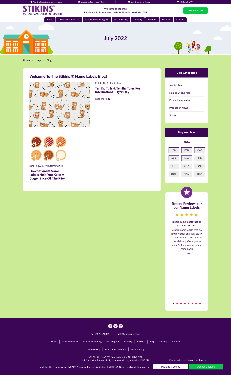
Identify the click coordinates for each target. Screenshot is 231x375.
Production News (178, 107)
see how (199, 360)
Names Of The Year (179, 92)
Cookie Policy (93, 349)
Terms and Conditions (115, 349)
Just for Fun (115, 83)
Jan (173, 150)
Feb (186, 150)
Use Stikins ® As (69, 19)
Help (166, 19)
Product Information (54, 165)
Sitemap (163, 341)
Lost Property (121, 19)
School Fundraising (97, 19)
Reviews (152, 19)
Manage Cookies (170, 366)
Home (50, 19)
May (186, 158)
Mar (199, 150)
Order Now (195, 10)
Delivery (137, 19)
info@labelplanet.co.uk (127, 334)
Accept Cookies (206, 366)
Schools (173, 115)
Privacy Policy (137, 349)
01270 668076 (100, 334)
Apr (173, 158)
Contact (180, 19)
